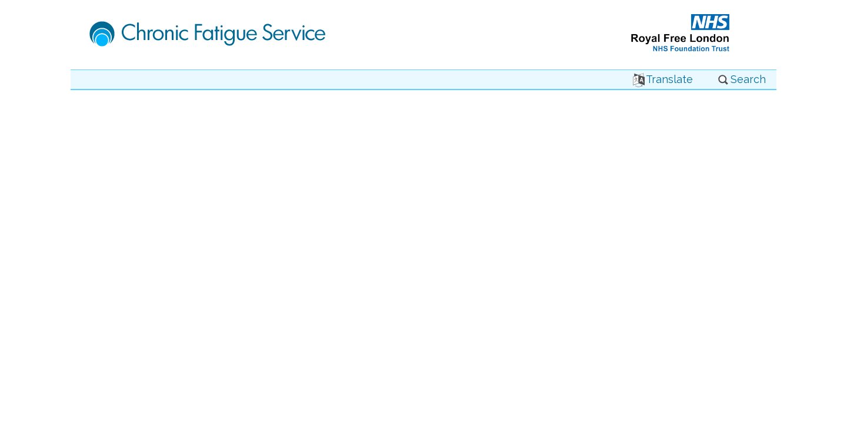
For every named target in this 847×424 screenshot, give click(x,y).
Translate (663, 79)
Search (741, 79)
